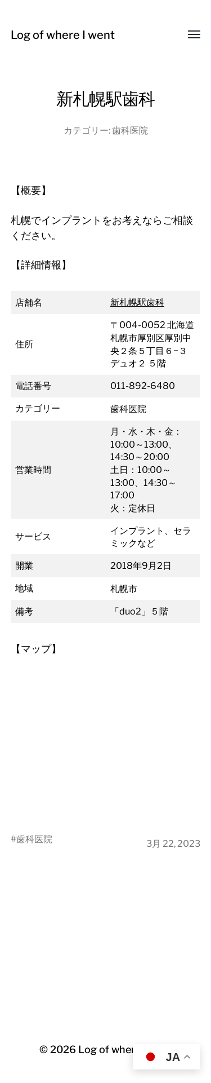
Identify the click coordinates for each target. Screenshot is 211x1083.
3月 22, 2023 (173, 843)
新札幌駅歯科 (137, 302)
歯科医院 (130, 130)
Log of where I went (63, 35)
